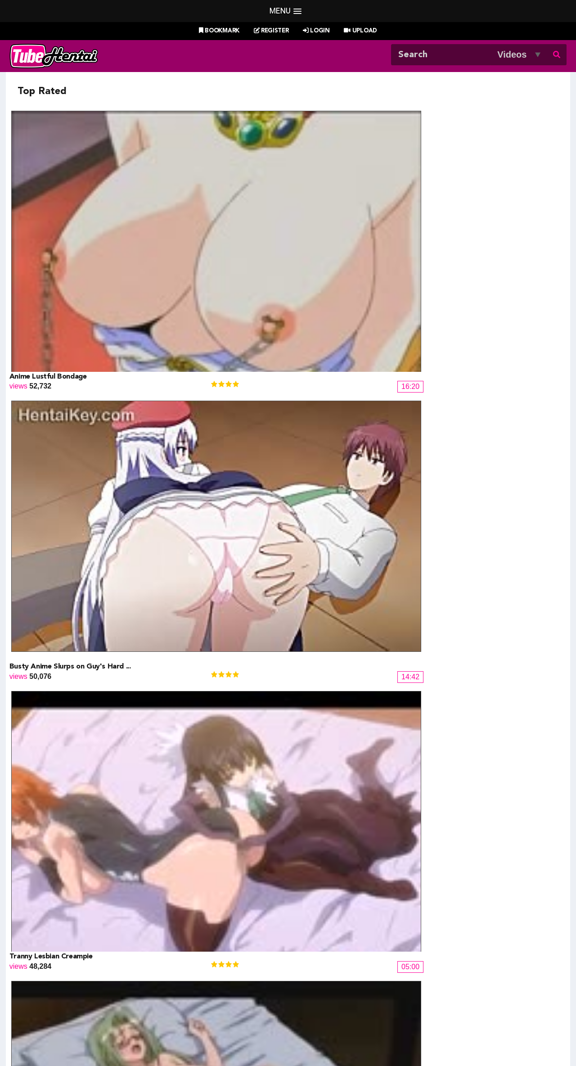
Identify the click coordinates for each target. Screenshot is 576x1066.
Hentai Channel (67, 941)
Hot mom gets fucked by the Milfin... (70, 545)
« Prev (90, 816)
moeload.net (62, 985)
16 (417, 816)
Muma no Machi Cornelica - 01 (480, 775)
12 (337, 816)
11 (318, 816)
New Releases (230, 1014)
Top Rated (321, 1014)
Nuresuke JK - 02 (318, 545)
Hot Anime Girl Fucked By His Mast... (492, 545)
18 (456, 816)
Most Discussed (368, 1014)
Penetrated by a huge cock (194, 545)
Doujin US (184, 952)
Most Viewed (278, 1014)
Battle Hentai (314, 963)
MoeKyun (434, 974)
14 (377, 816)
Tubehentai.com (102, 1037)
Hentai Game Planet (74, 952)
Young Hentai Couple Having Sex (484, 201)
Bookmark (219, 31)
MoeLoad (434, 963)
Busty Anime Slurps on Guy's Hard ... (210, 201)
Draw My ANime (194, 963)
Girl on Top (449, 430)
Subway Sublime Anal (325, 430)
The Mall (307, 985)
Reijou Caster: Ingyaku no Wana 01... (209, 775)
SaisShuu (183, 985)
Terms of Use (257, 1037)
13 (357, 816)
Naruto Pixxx (313, 974)
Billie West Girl (442, 941)
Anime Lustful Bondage (48, 201)
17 (436, 816)
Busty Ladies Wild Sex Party (337, 316)
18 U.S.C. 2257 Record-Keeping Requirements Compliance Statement (389, 1037)
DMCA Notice (209, 1037)
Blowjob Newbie (36, 430)
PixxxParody (313, 941)
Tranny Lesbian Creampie (332, 201)
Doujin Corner (64, 963)
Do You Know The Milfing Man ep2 (207, 430)
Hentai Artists (189, 974)
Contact (352, 1026)
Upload (360, 31)
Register (271, 31)
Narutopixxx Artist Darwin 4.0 (59, 316)
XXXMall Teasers (446, 952)
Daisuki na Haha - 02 (323, 775)
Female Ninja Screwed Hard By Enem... (213, 660)
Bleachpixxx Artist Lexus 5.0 (56, 775)
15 (397, 816)
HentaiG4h (59, 974)
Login (316, 31)
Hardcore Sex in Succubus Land (482, 660)
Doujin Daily (187, 941)
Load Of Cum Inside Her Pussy (200, 316)
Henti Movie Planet (323, 952)
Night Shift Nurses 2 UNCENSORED (69, 660)
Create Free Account (300, 1026)
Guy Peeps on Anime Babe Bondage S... (355, 660)
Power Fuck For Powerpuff (475, 316)
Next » (487, 816)
